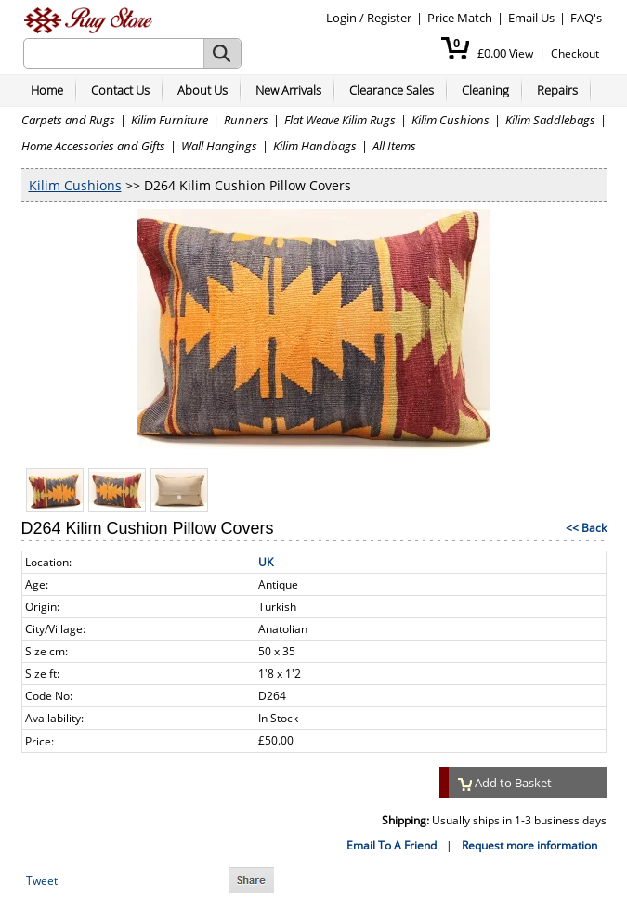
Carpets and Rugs (68, 119)
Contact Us (120, 90)
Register (389, 17)
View (521, 53)
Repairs (557, 90)
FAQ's (586, 17)
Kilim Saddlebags (550, 119)
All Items (394, 145)
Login (341, 17)
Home (47, 90)
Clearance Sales (391, 90)
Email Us (531, 17)
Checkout (575, 53)
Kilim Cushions (450, 119)
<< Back (586, 528)
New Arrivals (288, 90)
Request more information (529, 845)
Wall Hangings (219, 145)
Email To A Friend (391, 845)
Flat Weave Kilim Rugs (340, 119)
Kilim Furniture (169, 119)
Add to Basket (505, 782)
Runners (246, 119)
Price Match (459, 17)
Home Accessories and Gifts (93, 145)
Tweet (42, 880)
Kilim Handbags (315, 145)
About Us (202, 90)
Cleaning (485, 90)
